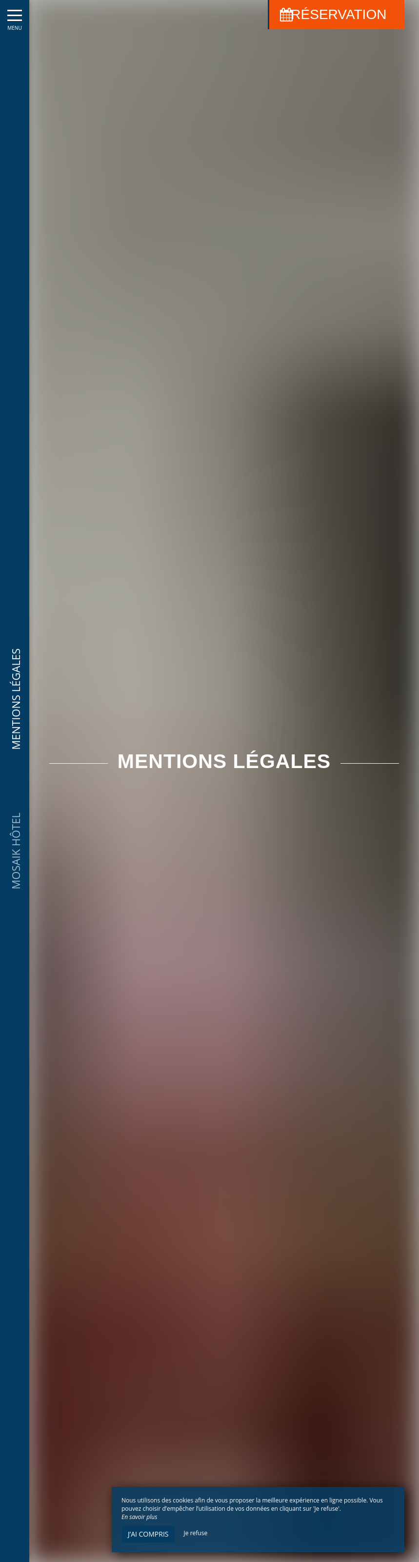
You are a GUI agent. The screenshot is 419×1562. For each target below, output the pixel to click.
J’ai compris (148, 1534)
